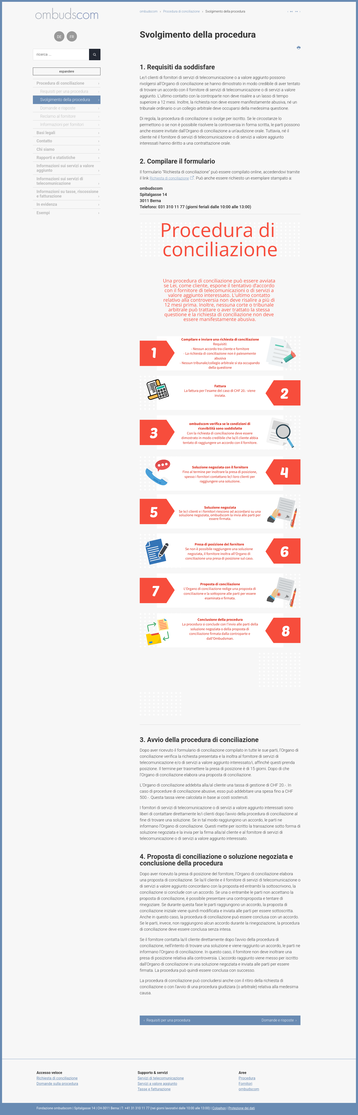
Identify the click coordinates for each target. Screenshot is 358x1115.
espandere (66, 71)
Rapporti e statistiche (54, 153)
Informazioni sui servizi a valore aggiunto (63, 163)
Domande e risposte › (279, 1020)
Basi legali (45, 130)
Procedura (247, 1078)
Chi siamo (45, 145)
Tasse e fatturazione (154, 1089)
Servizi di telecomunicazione (161, 1078)
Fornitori (245, 1083)
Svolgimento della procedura (63, 98)
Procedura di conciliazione (181, 11)
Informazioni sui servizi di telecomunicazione (58, 175)
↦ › (297, 11)
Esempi (43, 205)
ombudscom (149, 11)
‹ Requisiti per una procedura (167, 1020)
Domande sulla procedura (57, 1083)
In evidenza (46, 197)
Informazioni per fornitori (60, 122)
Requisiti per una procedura (62, 91)
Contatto (44, 138)
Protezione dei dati (241, 1108)
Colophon (219, 1108)
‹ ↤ (290, 11)
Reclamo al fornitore (56, 114)
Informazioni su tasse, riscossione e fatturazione (66, 187)
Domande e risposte (56, 106)
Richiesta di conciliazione (172, 178)
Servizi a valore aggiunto (157, 1083)
